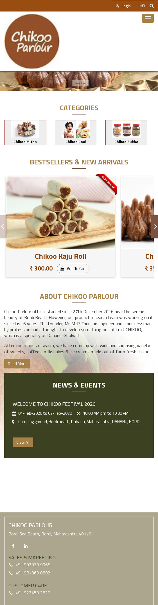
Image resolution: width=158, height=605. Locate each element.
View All (23, 442)
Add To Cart (73, 268)
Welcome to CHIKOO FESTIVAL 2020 (54, 404)
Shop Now (82, 83)
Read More (17, 363)
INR (142, 6)
